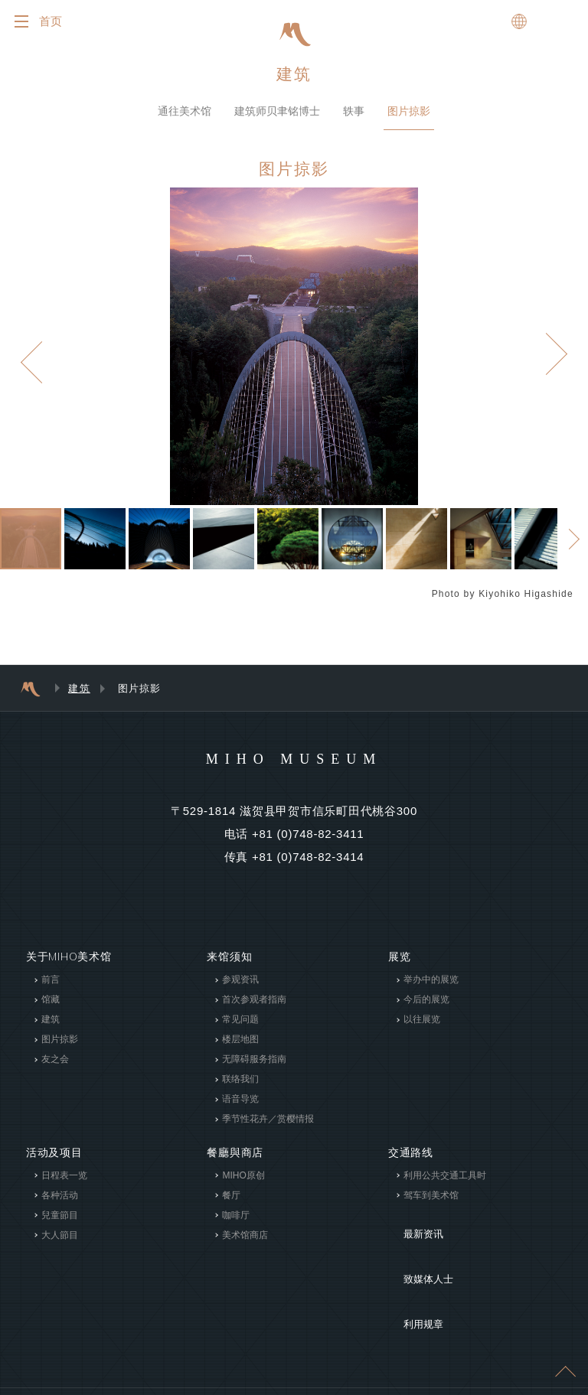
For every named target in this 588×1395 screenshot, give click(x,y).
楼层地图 (240, 1049)
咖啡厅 (236, 1224)
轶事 (353, 120)
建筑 (294, 83)
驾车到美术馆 (431, 1204)
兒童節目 (59, 1224)
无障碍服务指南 (254, 1069)
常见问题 (240, 1029)
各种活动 (59, 1204)
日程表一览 (64, 1184)
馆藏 (50, 1009)
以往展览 (421, 1029)
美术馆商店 (245, 1244)
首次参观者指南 (254, 1009)
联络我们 (240, 1089)
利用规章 (410, 1278)
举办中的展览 (431, 989)
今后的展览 (426, 1009)
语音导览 (240, 1108)
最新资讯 (410, 1232)
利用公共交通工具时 (444, 1184)
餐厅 (231, 1204)
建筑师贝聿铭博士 (277, 120)
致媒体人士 (416, 1255)
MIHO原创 (243, 1184)
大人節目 (59, 1244)
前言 (50, 989)
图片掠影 (408, 120)
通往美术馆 (184, 120)
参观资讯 (240, 989)
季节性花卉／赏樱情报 (268, 1128)
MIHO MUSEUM (293, 767)
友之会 (55, 1069)
